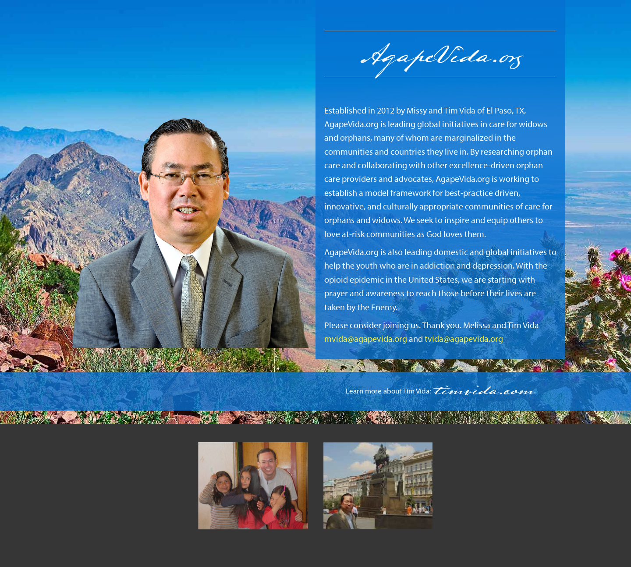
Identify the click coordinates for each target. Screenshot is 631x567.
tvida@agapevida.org (464, 338)
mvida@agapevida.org (365, 338)
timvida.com (483, 391)
